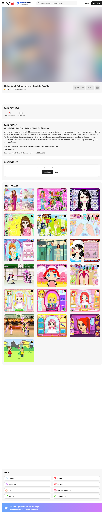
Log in (86, 3)
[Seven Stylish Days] (19, 199)
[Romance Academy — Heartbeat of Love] (19, 275)
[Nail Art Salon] (85, 224)
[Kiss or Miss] (19, 350)
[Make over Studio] (52, 325)
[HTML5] (76, 484)
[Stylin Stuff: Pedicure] (85, 275)
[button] (9, 149)
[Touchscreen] (76, 496)
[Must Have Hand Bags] (52, 224)
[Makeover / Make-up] (76, 490)
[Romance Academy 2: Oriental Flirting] (19, 325)
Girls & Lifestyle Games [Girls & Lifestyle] (20, 153)
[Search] (38, 3)
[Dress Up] (27, 484)
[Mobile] (27, 496)
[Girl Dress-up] (85, 250)
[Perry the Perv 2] (52, 250)
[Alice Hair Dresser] (19, 300)
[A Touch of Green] (52, 199)
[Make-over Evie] (19, 250)
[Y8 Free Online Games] (10, 3)
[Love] (27, 490)
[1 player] (27, 478)
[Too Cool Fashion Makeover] (85, 325)
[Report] (90, 87)
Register (96, 3)
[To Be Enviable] (19, 224)
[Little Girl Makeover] (52, 275)
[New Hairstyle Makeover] (85, 300)
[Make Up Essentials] (85, 199)
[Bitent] (76, 478)
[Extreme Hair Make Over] (52, 300)
